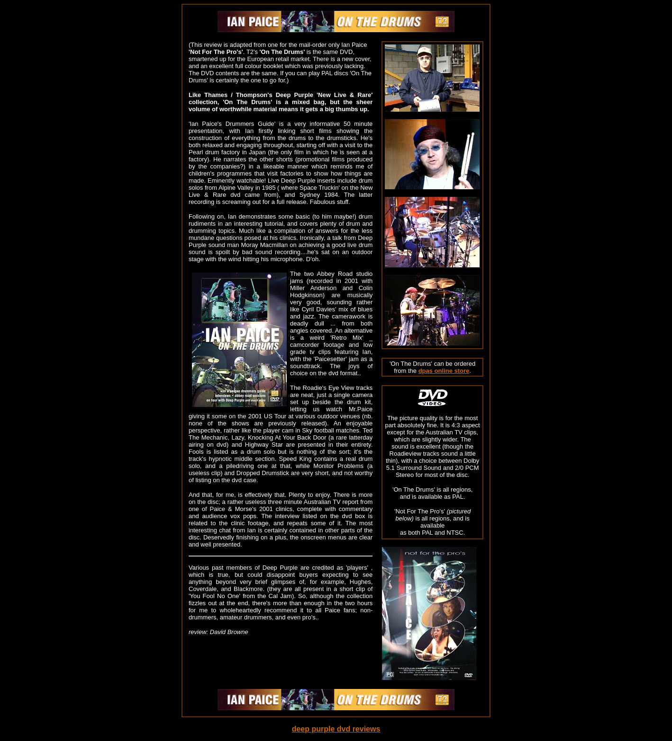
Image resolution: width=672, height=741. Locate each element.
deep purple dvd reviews (336, 729)
